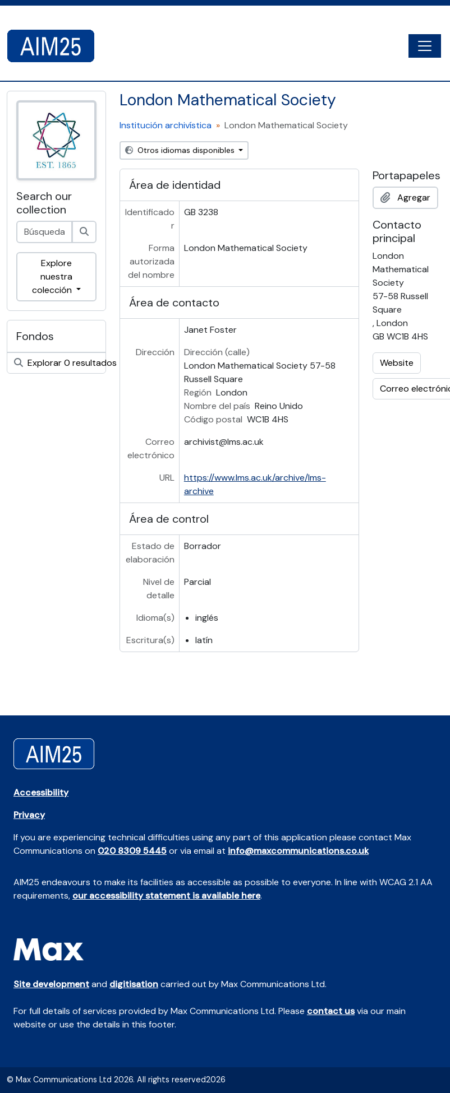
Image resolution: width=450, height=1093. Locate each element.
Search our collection (44, 202)
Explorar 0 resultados (59, 363)
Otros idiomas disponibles (181, 150)
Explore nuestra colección (53, 276)
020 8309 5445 (132, 851)
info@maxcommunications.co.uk (298, 851)
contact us (331, 1011)
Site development (51, 984)
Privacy (29, 815)
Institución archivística (166, 125)
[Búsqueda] (84, 232)
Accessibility (40, 792)
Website (397, 363)
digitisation (133, 984)
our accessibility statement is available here (166, 895)
